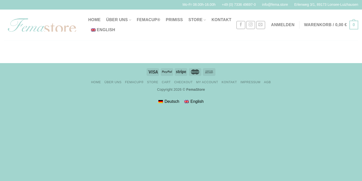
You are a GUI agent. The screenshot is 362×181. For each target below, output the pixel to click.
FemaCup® (148, 20)
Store (197, 20)
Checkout (183, 82)
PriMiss (174, 20)
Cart (166, 82)
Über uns (118, 20)
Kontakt (221, 20)
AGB (267, 82)
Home (94, 20)
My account (207, 82)
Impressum (251, 82)
